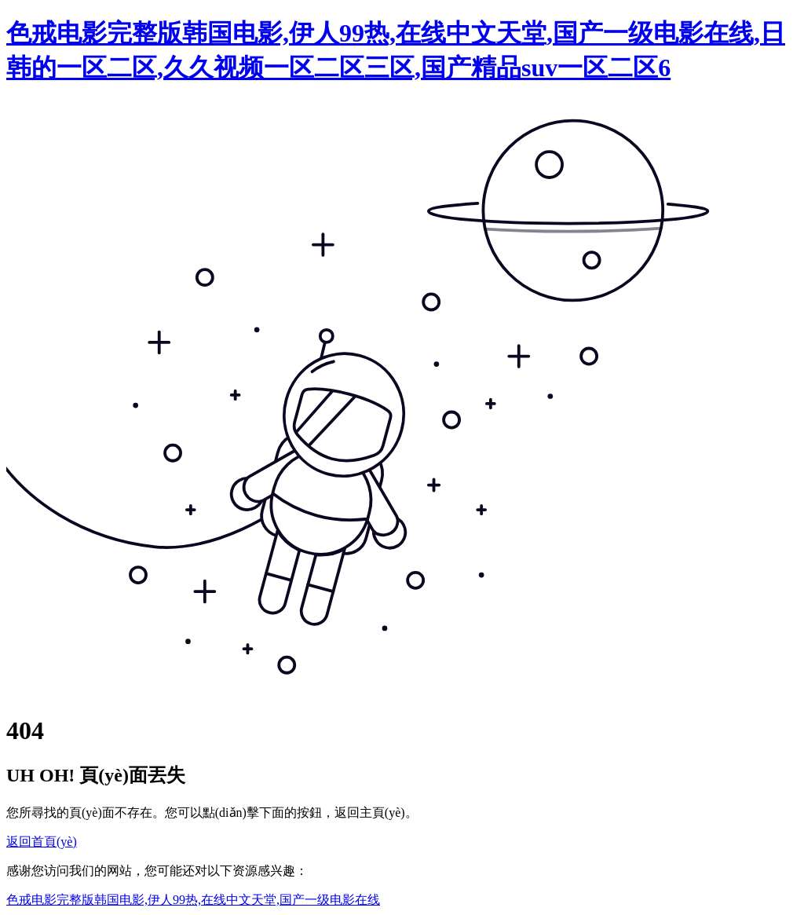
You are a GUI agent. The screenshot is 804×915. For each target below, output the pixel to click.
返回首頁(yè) (41, 841)
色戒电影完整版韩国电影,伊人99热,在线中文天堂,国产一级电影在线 (193, 899)
